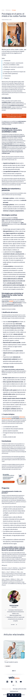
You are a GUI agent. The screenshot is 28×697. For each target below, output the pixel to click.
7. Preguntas (6, 78)
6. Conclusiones (7, 75)
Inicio (3, 10)
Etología (14, 10)
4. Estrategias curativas (9, 69)
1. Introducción (6, 60)
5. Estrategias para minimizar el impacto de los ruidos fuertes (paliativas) (14, 72)
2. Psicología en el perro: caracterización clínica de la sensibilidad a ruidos (13, 63)
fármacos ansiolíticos (6, 418)
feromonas (21, 417)
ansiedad (11, 301)
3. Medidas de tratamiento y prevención (13, 67)
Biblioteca (8, 10)
